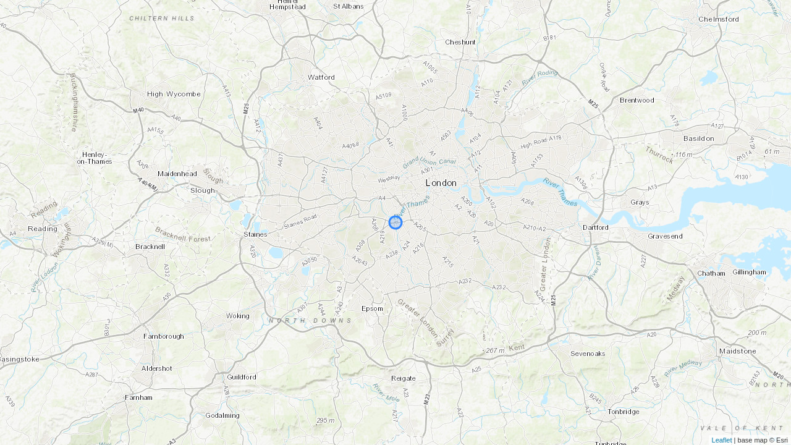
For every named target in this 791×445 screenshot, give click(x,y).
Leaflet (722, 440)
